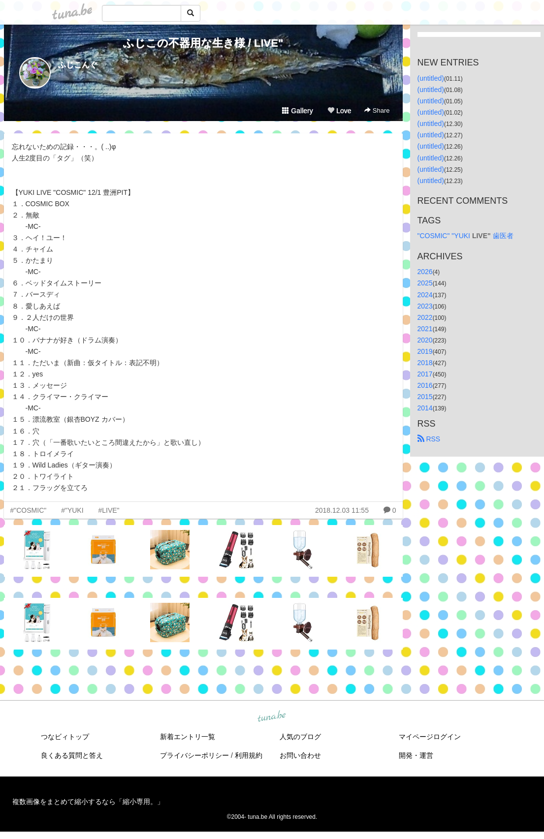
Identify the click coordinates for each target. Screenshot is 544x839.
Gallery (297, 111)
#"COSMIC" (28, 510)
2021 (425, 329)
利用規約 (248, 755)
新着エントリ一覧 (187, 737)
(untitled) (430, 78)
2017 (425, 374)
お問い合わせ (300, 755)
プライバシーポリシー (194, 755)
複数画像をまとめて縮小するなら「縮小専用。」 (88, 802)
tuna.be (271, 717)
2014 (425, 408)
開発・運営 (416, 755)
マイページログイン (430, 737)
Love (339, 111)
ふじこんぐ (77, 65)
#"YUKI (72, 510)
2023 (425, 306)
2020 (425, 340)
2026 (425, 272)
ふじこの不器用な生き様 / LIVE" (203, 43)
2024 (425, 295)
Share (376, 110)
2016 (425, 385)
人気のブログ (300, 737)
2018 (425, 363)
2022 (425, 317)
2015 (425, 397)
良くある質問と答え (72, 755)
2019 (425, 351)
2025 (425, 283)
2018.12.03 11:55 (342, 510)
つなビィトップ (65, 737)
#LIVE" (108, 510)
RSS (429, 439)
